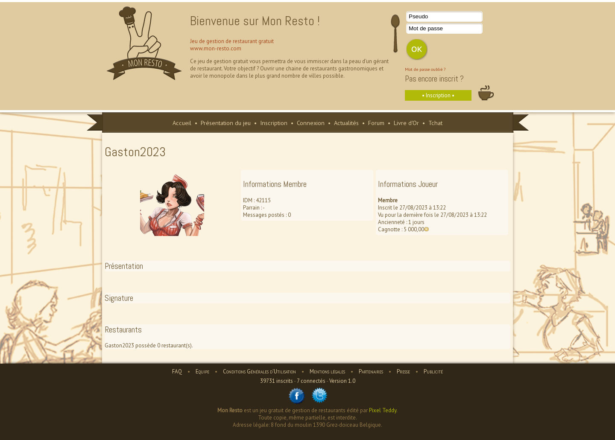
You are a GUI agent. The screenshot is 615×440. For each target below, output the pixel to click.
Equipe (202, 371)
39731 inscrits (276, 381)
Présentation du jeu (226, 123)
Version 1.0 (342, 381)
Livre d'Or (406, 123)
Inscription (273, 123)
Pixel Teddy (382, 410)
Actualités (346, 123)
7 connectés (311, 381)
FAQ (177, 371)
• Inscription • (438, 95)
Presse (403, 371)
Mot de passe (426, 28)
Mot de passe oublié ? (425, 69)
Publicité (433, 371)
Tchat (435, 123)
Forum (376, 123)
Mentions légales (327, 371)
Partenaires (371, 371)
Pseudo (418, 16)
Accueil (182, 123)
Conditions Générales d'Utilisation (259, 371)
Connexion (311, 123)
